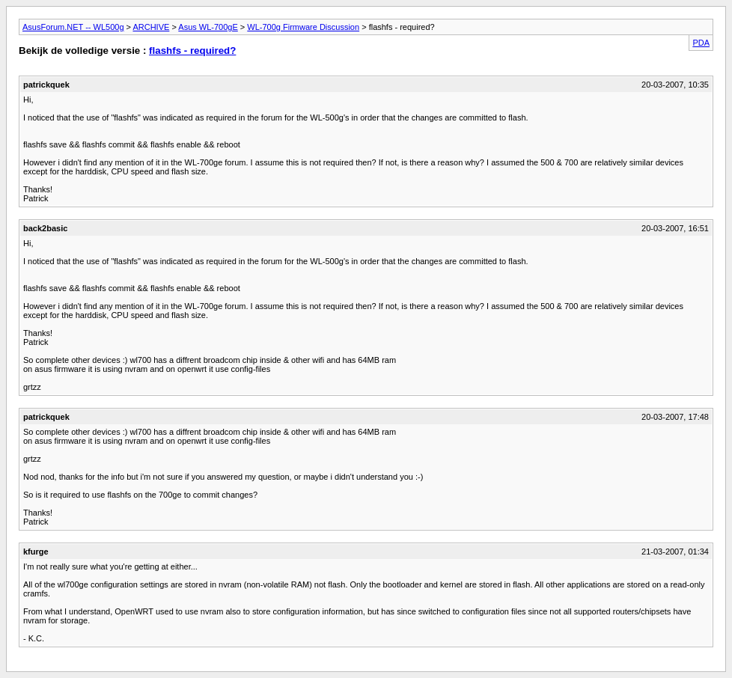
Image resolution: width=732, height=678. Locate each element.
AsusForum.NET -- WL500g (73, 26)
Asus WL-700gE (207, 26)
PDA (701, 42)
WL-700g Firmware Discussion (303, 26)
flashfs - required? (192, 50)
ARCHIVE (150, 26)
